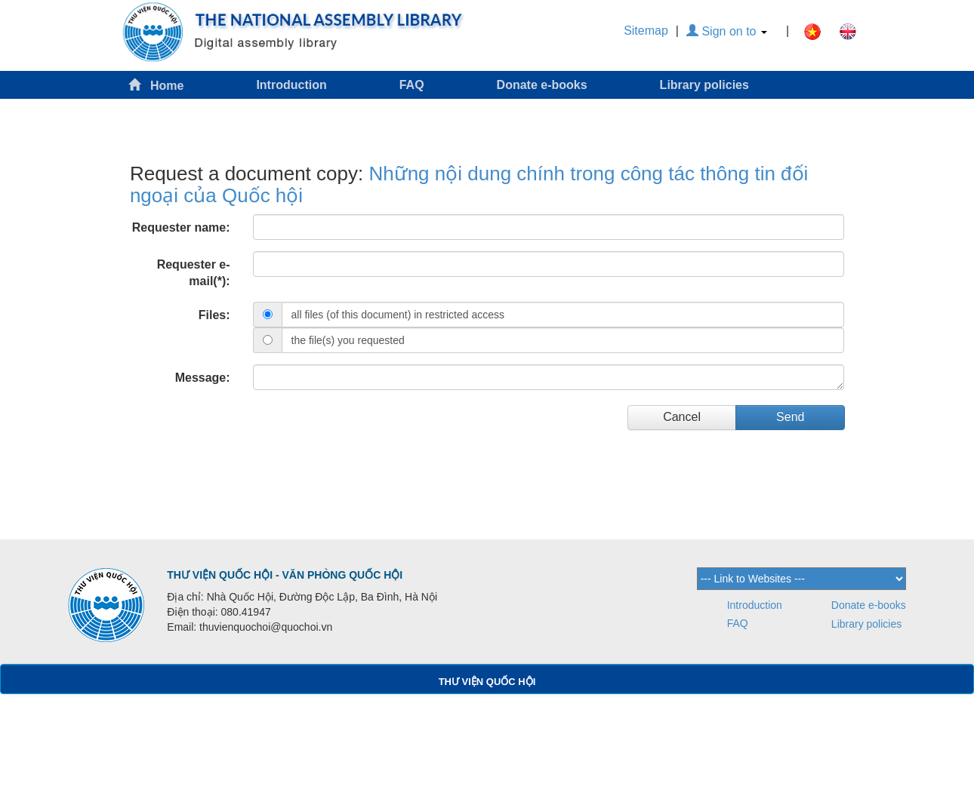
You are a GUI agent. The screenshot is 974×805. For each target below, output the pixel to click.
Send (790, 416)
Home (156, 85)
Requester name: (181, 227)
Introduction (291, 84)
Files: (214, 315)
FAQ (411, 84)
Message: (202, 377)
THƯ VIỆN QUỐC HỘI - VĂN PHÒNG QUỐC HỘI (284, 575)
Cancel (682, 416)
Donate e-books (542, 84)
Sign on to (726, 31)
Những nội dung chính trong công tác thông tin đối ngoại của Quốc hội (469, 184)
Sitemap (646, 30)
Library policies (704, 84)
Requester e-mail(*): (193, 273)
